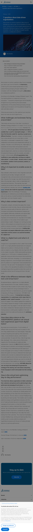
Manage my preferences (8, 525)
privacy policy (7, 520)
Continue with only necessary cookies (9, 503)
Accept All (5, 529)
